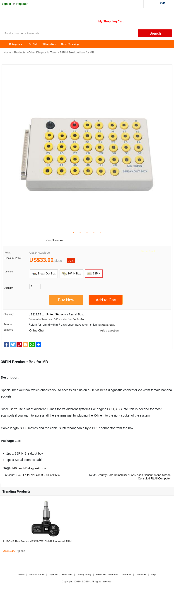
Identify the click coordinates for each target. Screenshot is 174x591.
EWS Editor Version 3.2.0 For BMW (38, 475)
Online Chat (36, 330)
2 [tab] (80, 232)
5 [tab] (100, 232)
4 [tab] (94, 232)
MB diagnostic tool (34, 468)
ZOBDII (86, 581)
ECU (110, 409)
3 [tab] (87, 232)
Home (5, 44)
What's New (49, 44)
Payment (53, 574)
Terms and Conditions (107, 574)
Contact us (141, 574)
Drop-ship (67, 574)
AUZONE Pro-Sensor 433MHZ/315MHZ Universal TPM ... (39, 541)
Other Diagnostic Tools (43, 52)
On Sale (33, 44)
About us (126, 574)
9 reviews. (58, 240)
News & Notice (36, 574)
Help (153, 574)
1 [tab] (73, 232)
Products (19, 52)
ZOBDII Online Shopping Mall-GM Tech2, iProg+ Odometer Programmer (36, 20)
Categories (15, 44)
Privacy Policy (84, 574)
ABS (119, 409)
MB (45, 362)
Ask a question (109, 330)
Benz (103, 390)
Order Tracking (70, 44)
